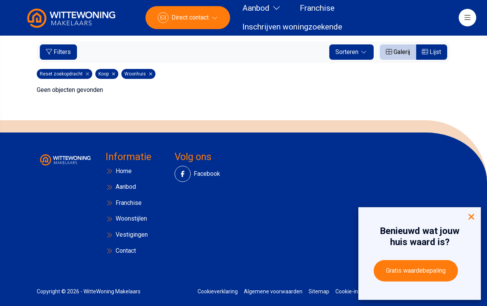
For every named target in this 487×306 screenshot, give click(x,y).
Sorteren (351, 52)
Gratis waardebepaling (416, 270)
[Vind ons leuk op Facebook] (187, 174)
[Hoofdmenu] (466, 19)
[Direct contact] (189, 19)
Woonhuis (138, 74)
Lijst (431, 52)
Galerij (398, 52)
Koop (106, 74)
